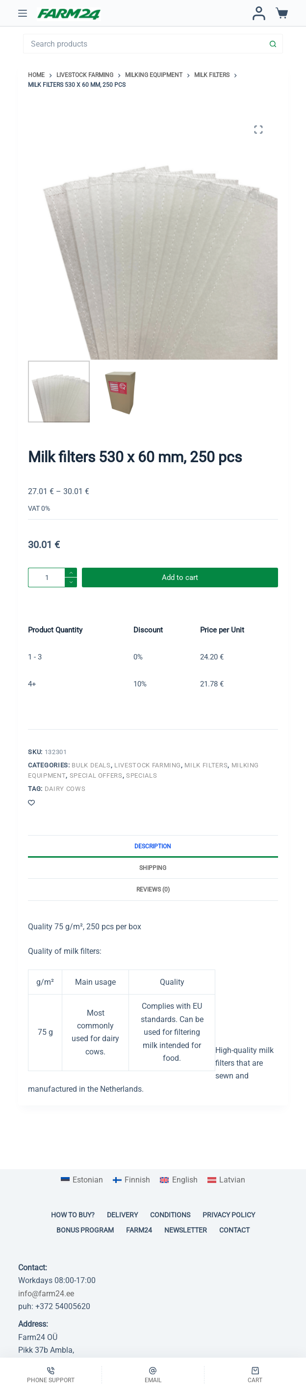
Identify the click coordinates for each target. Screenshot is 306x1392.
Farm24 (139, 1230)
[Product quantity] (52, 577)
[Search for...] (143, 43)
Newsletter (185, 1230)
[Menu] (22, 13)
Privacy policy (229, 1215)
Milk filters (206, 765)
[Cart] (255, 1375)
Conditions (170, 1215)
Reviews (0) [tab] (153, 889)
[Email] (152, 1375)
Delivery (122, 1215)
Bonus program (85, 1230)
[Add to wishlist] (31, 802)
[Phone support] (50, 1375)
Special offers (96, 775)
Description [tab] (152, 846)
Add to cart (180, 577)
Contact (234, 1230)
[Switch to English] (178, 1180)
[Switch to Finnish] (131, 1180)
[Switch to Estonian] (82, 1180)
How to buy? (73, 1215)
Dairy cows (65, 788)
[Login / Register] (259, 13)
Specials (141, 775)
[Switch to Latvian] (226, 1180)
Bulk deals (91, 765)
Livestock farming (147, 765)
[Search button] (273, 43)
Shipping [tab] (152, 868)
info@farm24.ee (46, 1293)
